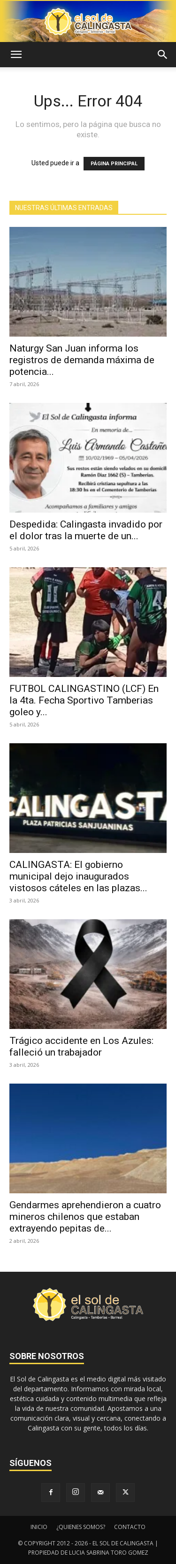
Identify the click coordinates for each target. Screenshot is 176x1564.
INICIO (39, 1527)
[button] (16, 54)
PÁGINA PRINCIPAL (114, 164)
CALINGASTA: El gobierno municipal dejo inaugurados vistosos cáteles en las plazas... (78, 876)
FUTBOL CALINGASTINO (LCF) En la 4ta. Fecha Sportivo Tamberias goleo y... (84, 700)
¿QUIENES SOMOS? (80, 1527)
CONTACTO (129, 1527)
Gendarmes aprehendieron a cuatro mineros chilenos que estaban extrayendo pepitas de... (85, 1216)
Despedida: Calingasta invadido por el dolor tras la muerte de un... (85, 530)
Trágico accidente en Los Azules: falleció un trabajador (81, 1046)
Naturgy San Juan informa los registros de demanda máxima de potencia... (81, 360)
